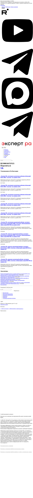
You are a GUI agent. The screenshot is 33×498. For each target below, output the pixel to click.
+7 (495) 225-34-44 (4, 308)
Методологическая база (8, 293)
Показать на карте (4, 304)
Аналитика (6, 150)
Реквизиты (5, 296)
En (2, 147)
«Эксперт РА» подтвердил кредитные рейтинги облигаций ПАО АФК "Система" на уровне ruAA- (15, 176)
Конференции (7, 154)
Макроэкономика (11, 277)
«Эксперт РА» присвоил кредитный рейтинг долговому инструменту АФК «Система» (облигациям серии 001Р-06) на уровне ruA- (16, 261)
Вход (3, 8)
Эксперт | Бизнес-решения (12, 6)
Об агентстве (5, 292)
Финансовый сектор (4, 281)
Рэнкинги (6, 152)
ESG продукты (7, 151)
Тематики (6, 155)
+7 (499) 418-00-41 (12, 308)
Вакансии (5, 297)
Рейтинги (6, 149)
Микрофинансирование (10, 279)
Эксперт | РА (4, 6)
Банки (17, 274)
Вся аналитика (3, 284)
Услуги (5, 156)
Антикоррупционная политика (9, 298)
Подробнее (2, 5)
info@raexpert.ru (19, 308)
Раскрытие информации (8, 294)
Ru (4, 147)
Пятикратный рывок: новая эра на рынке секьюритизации (12, 280)
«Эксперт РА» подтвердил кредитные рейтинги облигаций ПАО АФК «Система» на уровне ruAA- (15, 204)
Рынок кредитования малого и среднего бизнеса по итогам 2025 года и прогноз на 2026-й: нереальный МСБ (15, 274)
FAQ (5, 157)
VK (1, 168)
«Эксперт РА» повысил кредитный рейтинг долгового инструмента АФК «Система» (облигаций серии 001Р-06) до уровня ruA (15, 248)
